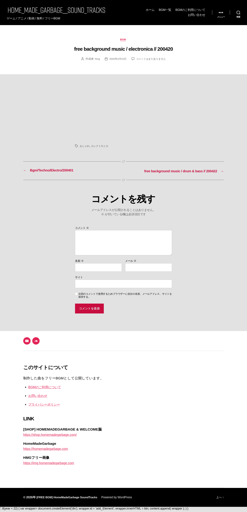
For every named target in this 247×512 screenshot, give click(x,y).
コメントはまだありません (151, 61)
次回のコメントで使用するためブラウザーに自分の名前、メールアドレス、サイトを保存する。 (125, 297)
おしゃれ (85, 148)
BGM (123, 41)
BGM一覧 (165, 11)
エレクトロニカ (101, 148)
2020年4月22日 (117, 61)
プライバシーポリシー (46, 406)
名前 (79, 263)
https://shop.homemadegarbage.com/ (52, 436)
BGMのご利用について (190, 11)
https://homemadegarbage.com (47, 450)
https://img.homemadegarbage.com (50, 465)
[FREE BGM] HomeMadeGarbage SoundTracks (68, 499)
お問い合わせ (196, 15)
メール (130, 263)
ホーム (150, 11)
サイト (79, 279)
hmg (95, 61)
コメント (82, 229)
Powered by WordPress (120, 499)
